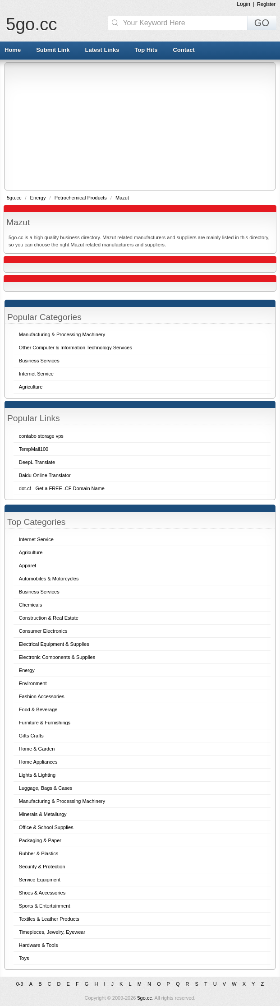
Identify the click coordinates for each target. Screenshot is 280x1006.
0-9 (19, 984)
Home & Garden (37, 748)
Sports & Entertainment (44, 906)
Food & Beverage (38, 709)
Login (243, 4)
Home (13, 49)
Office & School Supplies (46, 827)
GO (261, 23)
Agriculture (31, 552)
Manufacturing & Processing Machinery (62, 801)
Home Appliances (38, 762)
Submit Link (52, 49)
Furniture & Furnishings (44, 722)
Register (266, 4)
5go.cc (31, 24)
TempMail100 (33, 449)
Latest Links (102, 49)
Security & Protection (42, 866)
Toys (24, 958)
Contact (183, 49)
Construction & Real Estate (48, 618)
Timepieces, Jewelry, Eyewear (52, 932)
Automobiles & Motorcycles (49, 578)
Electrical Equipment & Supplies (54, 644)
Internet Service (36, 539)
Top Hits (145, 49)
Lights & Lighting (37, 775)
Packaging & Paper (40, 840)
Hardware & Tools (38, 945)
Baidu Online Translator (45, 475)
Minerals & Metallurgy (43, 814)
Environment (33, 683)
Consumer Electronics (43, 631)
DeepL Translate (37, 462)
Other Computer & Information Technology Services (75, 347)
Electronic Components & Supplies (57, 657)
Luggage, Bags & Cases (46, 788)
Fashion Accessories (41, 696)
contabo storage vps (41, 436)
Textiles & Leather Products (49, 919)
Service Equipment (39, 879)
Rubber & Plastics (38, 853)
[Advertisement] (142, 126)
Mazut (122, 197)
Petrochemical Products (81, 197)
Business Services (39, 591)
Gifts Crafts (31, 735)
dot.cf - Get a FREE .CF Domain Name (62, 488)
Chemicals (30, 604)
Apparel (27, 565)
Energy (38, 197)
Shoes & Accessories (42, 892)
